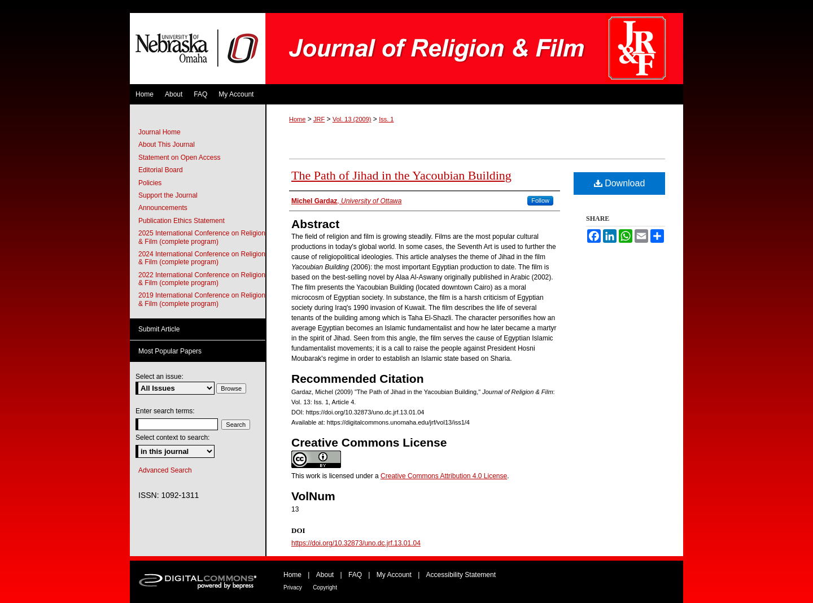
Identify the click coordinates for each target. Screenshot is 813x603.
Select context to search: (172, 438)
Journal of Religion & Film (474, 48)
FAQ (355, 575)
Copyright (325, 587)
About (325, 575)
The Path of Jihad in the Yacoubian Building (401, 175)
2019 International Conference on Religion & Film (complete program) (201, 299)
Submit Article (159, 329)
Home (297, 119)
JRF (319, 119)
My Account (394, 575)
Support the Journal (168, 195)
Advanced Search (165, 470)
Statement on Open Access (179, 157)
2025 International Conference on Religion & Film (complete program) (201, 237)
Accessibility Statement (461, 575)
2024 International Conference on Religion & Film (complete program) (201, 258)
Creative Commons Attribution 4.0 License (444, 476)
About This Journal (166, 144)
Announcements (162, 208)
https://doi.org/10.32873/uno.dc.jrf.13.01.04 (356, 543)
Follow (540, 200)
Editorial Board (160, 170)
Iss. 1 (386, 119)
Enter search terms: (165, 411)
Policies (149, 183)
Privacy (292, 587)
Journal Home (159, 132)
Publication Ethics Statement (181, 221)
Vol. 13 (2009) (352, 119)
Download (619, 183)
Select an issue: (159, 377)
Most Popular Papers (170, 351)
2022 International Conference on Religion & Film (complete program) (201, 279)
